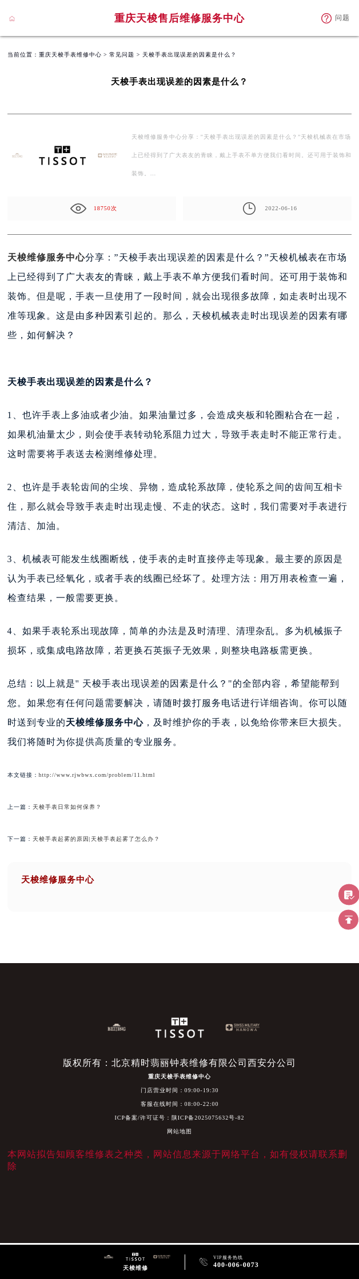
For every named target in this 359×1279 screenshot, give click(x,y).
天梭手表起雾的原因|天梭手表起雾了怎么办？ (96, 839)
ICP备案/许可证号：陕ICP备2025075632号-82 (179, 1117)
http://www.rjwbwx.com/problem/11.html (97, 775)
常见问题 (121, 54)
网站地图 (179, 1131)
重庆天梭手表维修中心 (70, 54)
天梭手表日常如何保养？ (67, 807)
